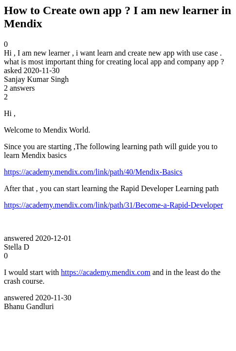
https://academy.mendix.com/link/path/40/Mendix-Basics (93, 172)
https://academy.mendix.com (105, 272)
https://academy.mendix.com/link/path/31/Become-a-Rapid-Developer (113, 205)
